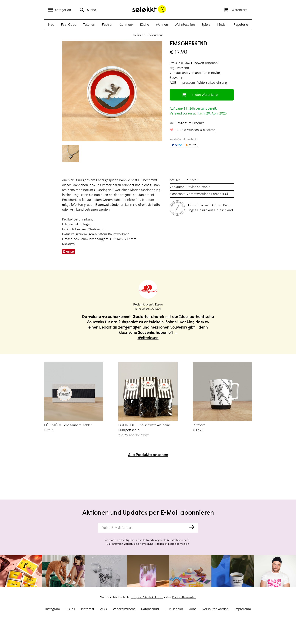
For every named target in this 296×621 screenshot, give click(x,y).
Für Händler (174, 609)
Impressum (243, 609)
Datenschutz (150, 609)
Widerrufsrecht (124, 609)
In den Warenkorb (205, 95)
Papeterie (241, 24)
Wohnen (162, 24)
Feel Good (68, 24)
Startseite (139, 35)
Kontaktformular (184, 597)
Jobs (192, 609)
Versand (183, 68)
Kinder (222, 24)
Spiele (206, 24)
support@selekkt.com (147, 597)
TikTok (70, 609)
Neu (51, 24)
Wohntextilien (185, 24)
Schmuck (126, 24)
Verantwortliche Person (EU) (207, 194)
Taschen (89, 24)
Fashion (107, 24)
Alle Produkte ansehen (148, 455)
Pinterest (87, 609)
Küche (144, 24)
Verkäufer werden (215, 609)
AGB (103, 609)
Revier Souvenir (198, 187)
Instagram (52, 609)
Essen (159, 304)
